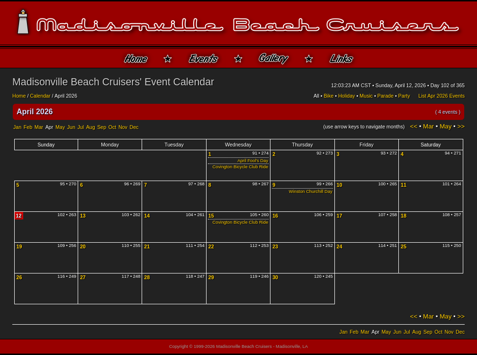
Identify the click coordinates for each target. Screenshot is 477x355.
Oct (112, 127)
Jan (17, 127)
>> (461, 126)
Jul (80, 127)
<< (413, 126)
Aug (90, 127)
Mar (39, 127)
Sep (101, 127)
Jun (71, 127)
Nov (122, 127)
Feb (28, 127)
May (60, 127)
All (316, 96)
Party (404, 96)
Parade (386, 96)
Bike (329, 96)
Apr (49, 127)
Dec (133, 127)
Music (366, 96)
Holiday (346, 96)
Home (19, 96)
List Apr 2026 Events (441, 96)
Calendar (40, 96)
